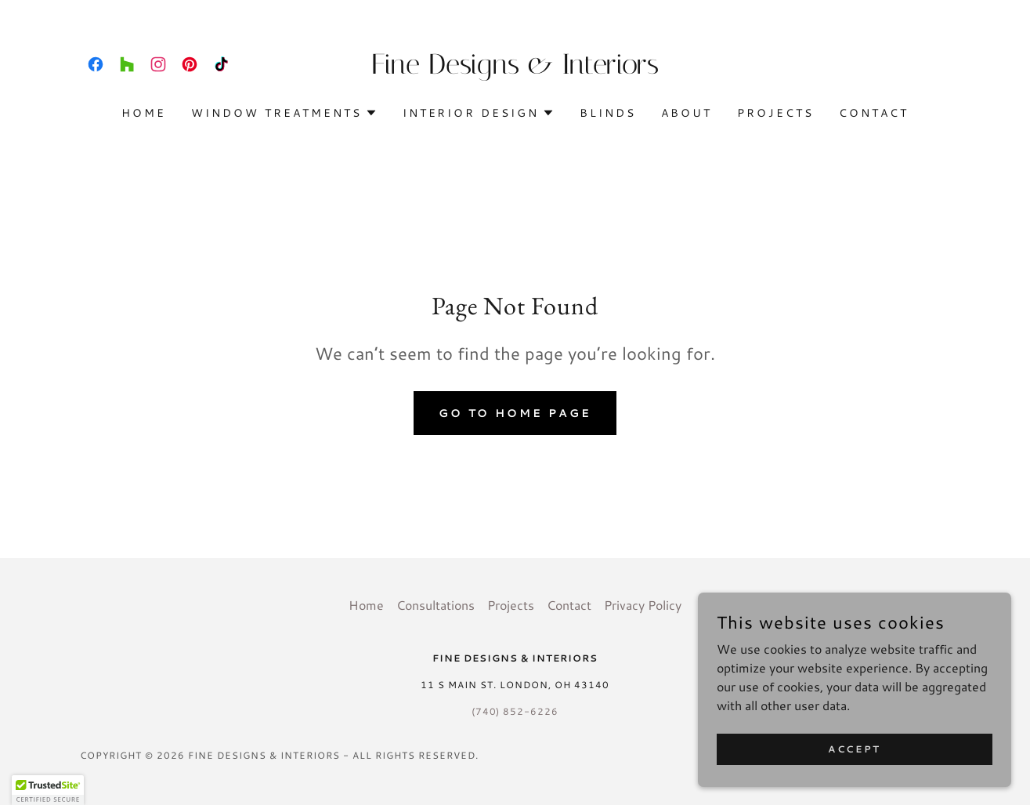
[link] (95, 64)
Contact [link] (874, 113)
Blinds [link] (608, 113)
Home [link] (143, 113)
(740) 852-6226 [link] (515, 711)
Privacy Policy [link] (642, 605)
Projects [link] (775, 113)
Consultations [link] (435, 605)
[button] (284, 112)
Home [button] (366, 605)
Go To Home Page (515, 413)
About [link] (686, 113)
